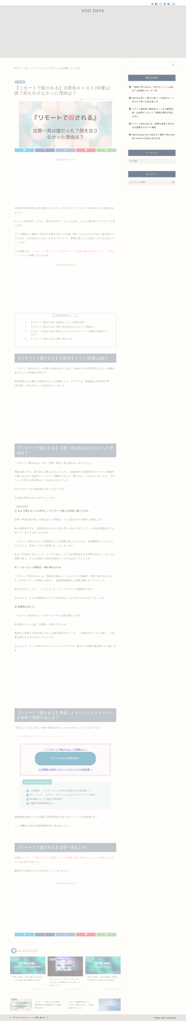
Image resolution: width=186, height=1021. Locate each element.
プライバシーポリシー (21, 1017)
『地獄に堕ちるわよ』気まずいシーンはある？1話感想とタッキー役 (152, 89)
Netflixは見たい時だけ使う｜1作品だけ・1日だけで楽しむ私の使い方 (153, 100)
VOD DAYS (93, 10)
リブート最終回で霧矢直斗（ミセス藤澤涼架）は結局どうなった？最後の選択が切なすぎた (152, 112)
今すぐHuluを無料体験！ (65, 757)
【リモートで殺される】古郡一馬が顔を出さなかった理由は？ (62, 326)
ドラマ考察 (20, 81)
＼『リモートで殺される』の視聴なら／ (65, 749)
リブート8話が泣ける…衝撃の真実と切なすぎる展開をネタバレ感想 (153, 126)
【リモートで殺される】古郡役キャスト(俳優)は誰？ (58, 321)
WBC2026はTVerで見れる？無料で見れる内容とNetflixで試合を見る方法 (153, 137)
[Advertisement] (93, 37)
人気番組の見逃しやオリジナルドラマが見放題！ (65, 769)
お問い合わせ (39, 1017)
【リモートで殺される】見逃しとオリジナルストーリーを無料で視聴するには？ (68, 332)
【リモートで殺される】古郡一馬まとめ (51, 338)
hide (75, 315)
